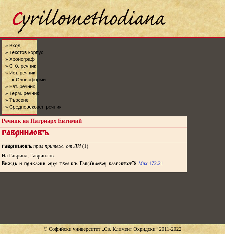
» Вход (12, 45)
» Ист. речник (20, 72)
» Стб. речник (20, 66)
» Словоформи (29, 79)
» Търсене (17, 100)
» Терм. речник (22, 93)
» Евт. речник (20, 86)
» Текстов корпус (24, 52)
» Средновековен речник (33, 107)
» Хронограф (20, 59)
